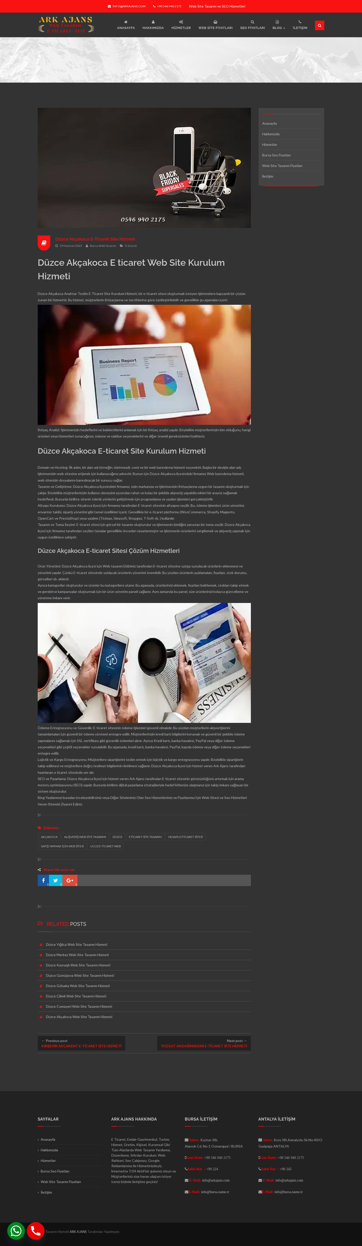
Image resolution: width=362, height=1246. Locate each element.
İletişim (268, 176)
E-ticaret (131, 246)
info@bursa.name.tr (215, 1192)
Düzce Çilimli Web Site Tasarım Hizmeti (76, 996)
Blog (41, 797)
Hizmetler (269, 144)
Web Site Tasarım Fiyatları (282, 165)
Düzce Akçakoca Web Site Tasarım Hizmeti (79, 1017)
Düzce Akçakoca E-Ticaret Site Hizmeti (96, 239)
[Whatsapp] (16, 1231)
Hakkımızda (271, 134)
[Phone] (35, 1231)
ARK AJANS (78, 1232)
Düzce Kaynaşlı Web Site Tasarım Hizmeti (78, 965)
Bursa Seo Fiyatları (276, 155)
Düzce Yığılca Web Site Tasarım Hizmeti (76, 944)
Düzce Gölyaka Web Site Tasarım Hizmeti (78, 986)
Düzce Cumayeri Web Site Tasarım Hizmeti (79, 1006)
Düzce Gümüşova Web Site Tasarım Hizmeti (80, 975)
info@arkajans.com (126, 6)
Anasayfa (269, 123)
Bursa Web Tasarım (103, 246)
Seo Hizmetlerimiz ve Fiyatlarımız (170, 797)
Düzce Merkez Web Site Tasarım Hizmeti (77, 955)
